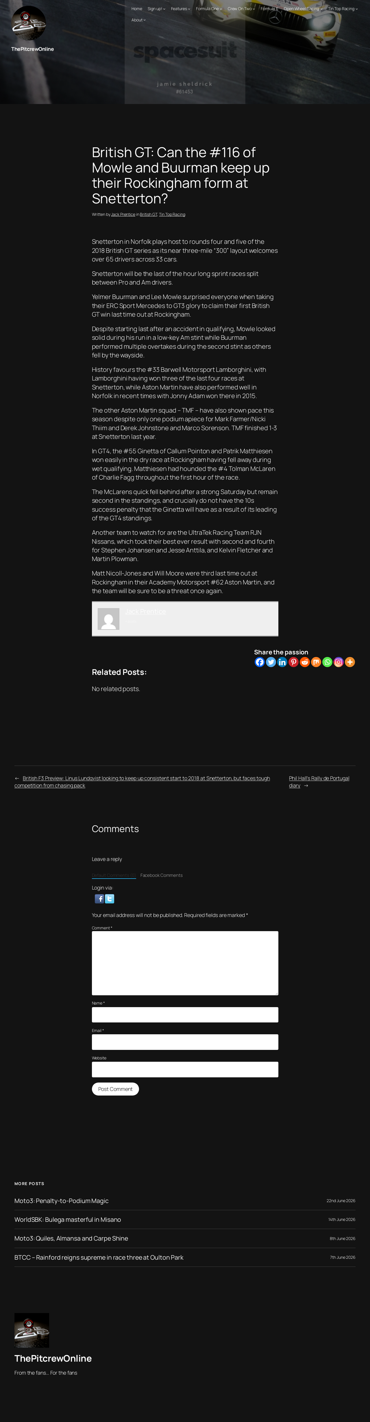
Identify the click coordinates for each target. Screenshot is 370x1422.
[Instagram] (339, 662)
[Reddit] (305, 662)
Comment (102, 927)
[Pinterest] (293, 662)
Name (98, 1003)
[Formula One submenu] (221, 9)
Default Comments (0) (114, 875)
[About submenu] (144, 19)
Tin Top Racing (172, 214)
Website (99, 1057)
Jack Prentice (123, 214)
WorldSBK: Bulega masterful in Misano (68, 1219)
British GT (148, 214)
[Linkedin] (282, 662)
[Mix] (316, 662)
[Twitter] (271, 662)
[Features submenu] (189, 9)
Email (98, 1030)
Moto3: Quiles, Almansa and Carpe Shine (72, 1238)
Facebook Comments (161, 875)
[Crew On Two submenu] (254, 9)
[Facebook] (260, 662)
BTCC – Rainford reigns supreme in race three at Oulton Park (100, 1257)
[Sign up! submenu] (164, 9)
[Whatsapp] (327, 662)
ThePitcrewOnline (32, 48)
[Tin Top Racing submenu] (357, 9)
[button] (100, 897)
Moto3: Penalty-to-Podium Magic (61, 1200)
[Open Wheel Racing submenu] (321, 9)
